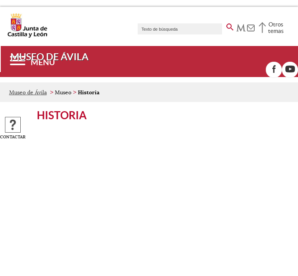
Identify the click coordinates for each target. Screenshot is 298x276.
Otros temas (276, 27)
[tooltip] (241, 26)
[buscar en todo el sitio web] (230, 26)
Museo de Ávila (28, 92)
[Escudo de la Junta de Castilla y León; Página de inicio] (27, 36)
